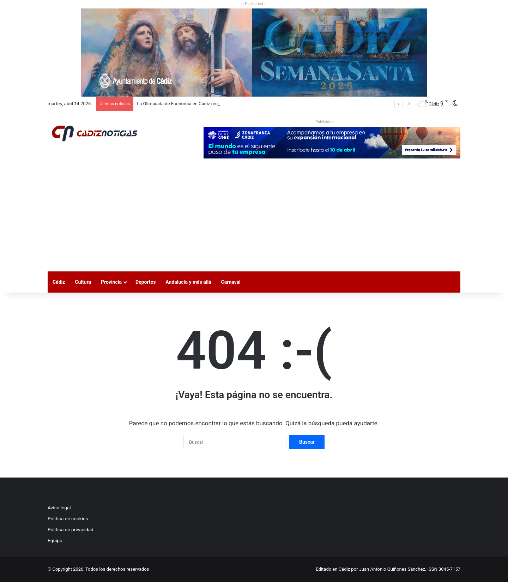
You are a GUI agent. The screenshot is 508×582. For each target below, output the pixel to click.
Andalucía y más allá (188, 282)
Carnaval (231, 282)
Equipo (55, 540)
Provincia (111, 282)
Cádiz (59, 282)
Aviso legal (59, 507)
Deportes (145, 282)
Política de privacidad (70, 529)
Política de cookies (68, 518)
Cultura (83, 282)
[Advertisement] (254, 218)
